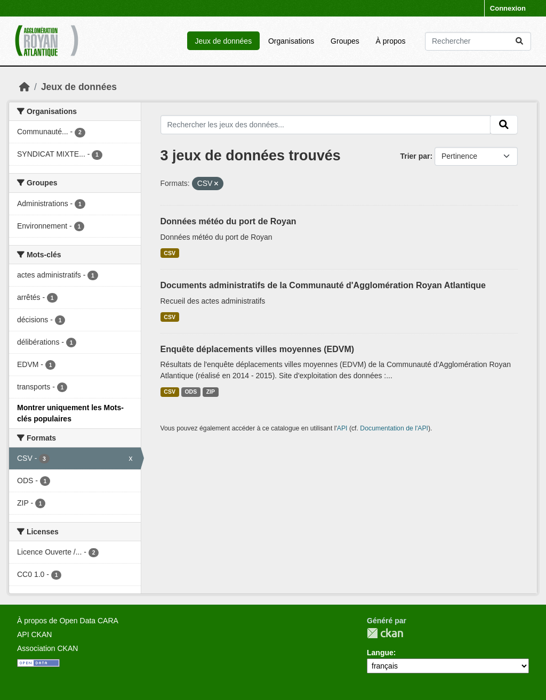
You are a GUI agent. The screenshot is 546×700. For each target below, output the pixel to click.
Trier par (415, 156)
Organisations (291, 41)
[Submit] (519, 41)
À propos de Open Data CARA (67, 620)
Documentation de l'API (394, 428)
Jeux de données (223, 41)
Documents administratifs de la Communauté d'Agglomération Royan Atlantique (323, 285)
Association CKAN (47, 648)
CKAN (385, 633)
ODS (190, 391)
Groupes (345, 41)
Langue (380, 652)
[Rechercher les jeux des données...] (478, 41)
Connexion (508, 8)
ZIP (210, 391)
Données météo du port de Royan (228, 221)
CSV (169, 253)
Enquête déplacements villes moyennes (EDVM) (257, 349)
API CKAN (34, 634)
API (342, 428)
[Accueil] (24, 87)
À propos (391, 41)
